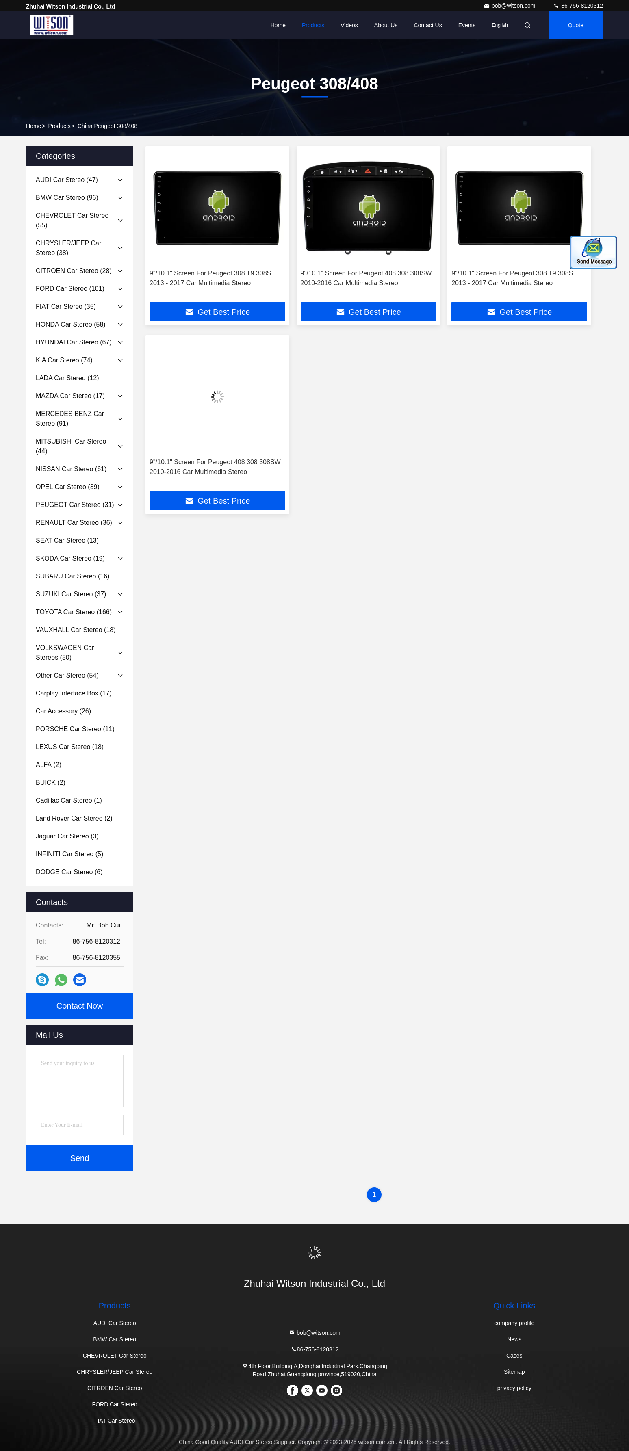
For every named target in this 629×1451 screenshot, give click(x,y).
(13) (67, 540)
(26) (63, 711)
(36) (74, 522)
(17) (70, 395)
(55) (72, 220)
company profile (514, 1323)
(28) (74, 270)
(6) (69, 871)
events (467, 25)
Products (313, 25)
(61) (71, 469)
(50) (65, 652)
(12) (67, 378)
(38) (68, 248)
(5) (69, 854)
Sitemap (514, 1372)
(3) (67, 836)
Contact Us (428, 25)
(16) (72, 576)
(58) (71, 324)
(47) (67, 179)
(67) (74, 342)
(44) (71, 446)
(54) (67, 675)
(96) (67, 197)
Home (278, 25)
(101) (70, 288)
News (514, 1339)
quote (575, 25)
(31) (75, 504)
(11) (75, 729)
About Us (386, 25)
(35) (66, 306)
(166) (74, 612)
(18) (76, 629)
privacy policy (514, 1388)
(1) (69, 800)
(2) (48, 764)
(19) (70, 558)
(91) (70, 418)
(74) (64, 360)
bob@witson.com (510, 5)
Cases (514, 1355)
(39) (68, 486)
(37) (71, 594)
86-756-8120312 (578, 5)
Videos (349, 25)
